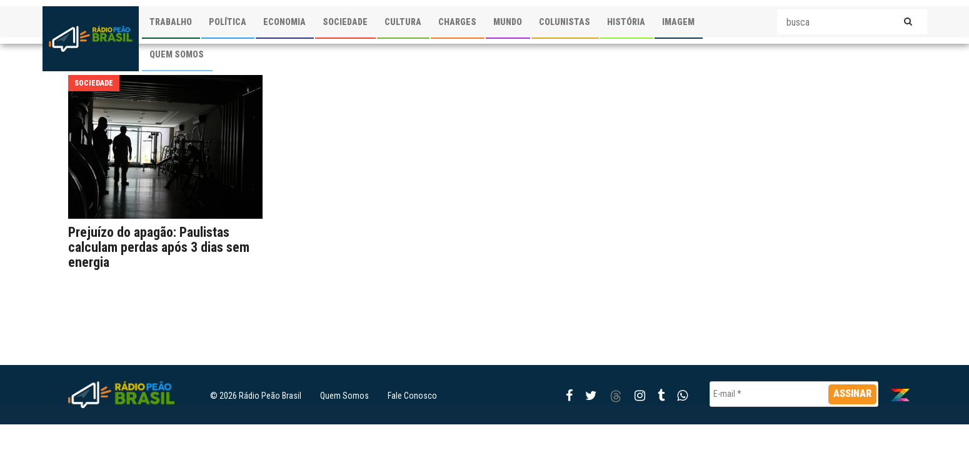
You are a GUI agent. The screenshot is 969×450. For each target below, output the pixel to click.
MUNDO (507, 22)
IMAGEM (678, 22)
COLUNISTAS (564, 22)
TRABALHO (170, 22)
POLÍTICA (227, 22)
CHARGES (457, 22)
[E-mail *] (794, 394)
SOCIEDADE (345, 22)
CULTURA (402, 22)
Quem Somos (344, 396)
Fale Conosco (412, 396)
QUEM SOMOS (176, 54)
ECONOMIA (284, 22)
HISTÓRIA (626, 22)
